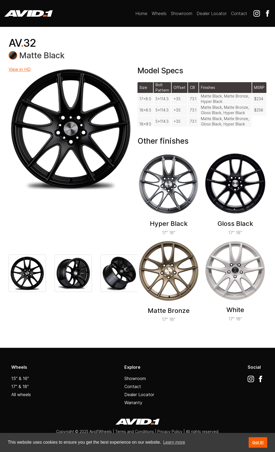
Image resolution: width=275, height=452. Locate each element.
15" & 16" (20, 378)
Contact (239, 13)
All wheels (21, 394)
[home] (28, 13)
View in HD (20, 69)
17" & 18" (20, 386)
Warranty (133, 402)
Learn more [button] (174, 442)
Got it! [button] (257, 442)
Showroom (181, 13)
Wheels (159, 13)
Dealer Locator (212, 13)
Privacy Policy (170, 431)
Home (141, 13)
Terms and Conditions (134, 431)
